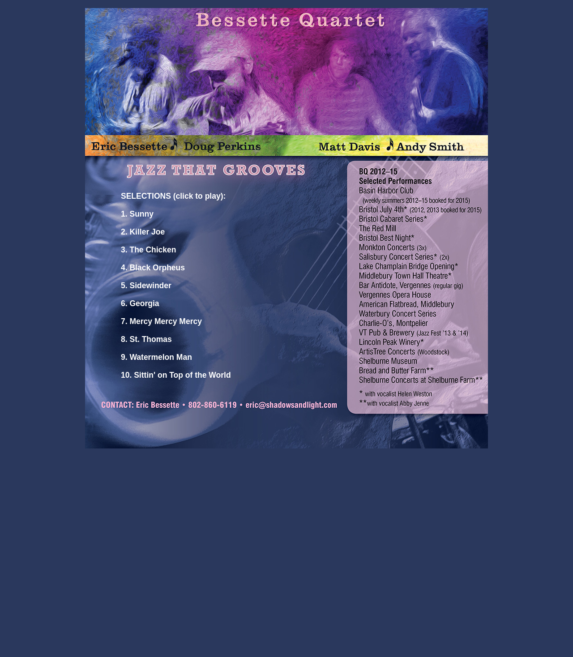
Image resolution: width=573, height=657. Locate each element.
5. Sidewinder (146, 285)
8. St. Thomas (146, 339)
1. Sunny (137, 213)
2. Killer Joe (143, 231)
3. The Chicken (148, 249)
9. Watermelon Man (156, 357)
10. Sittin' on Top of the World (176, 375)
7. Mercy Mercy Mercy (161, 321)
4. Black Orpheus (153, 267)
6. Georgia (140, 303)
